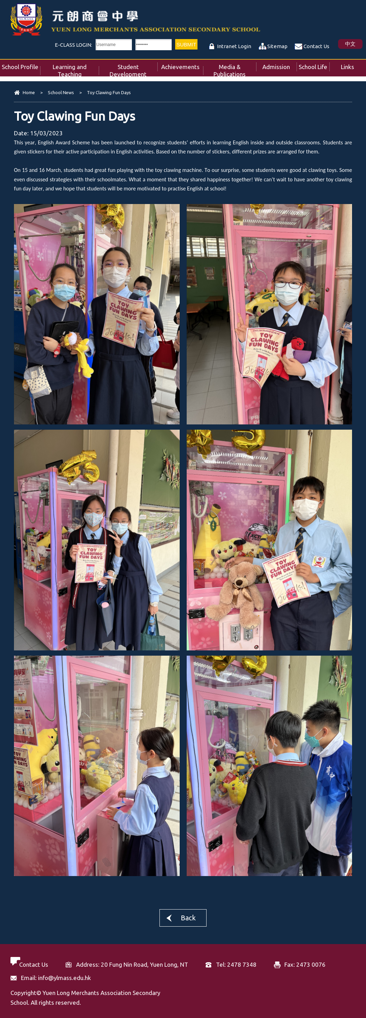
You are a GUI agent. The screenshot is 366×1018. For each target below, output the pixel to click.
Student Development (133, 68)
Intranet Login (234, 46)
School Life (314, 65)
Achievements (182, 65)
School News (61, 92)
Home (29, 92)
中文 (350, 44)
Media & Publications (235, 68)
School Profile (21, 65)
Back (188, 918)
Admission (279, 65)
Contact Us (316, 46)
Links (353, 65)
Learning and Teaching (76, 68)
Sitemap (277, 46)
